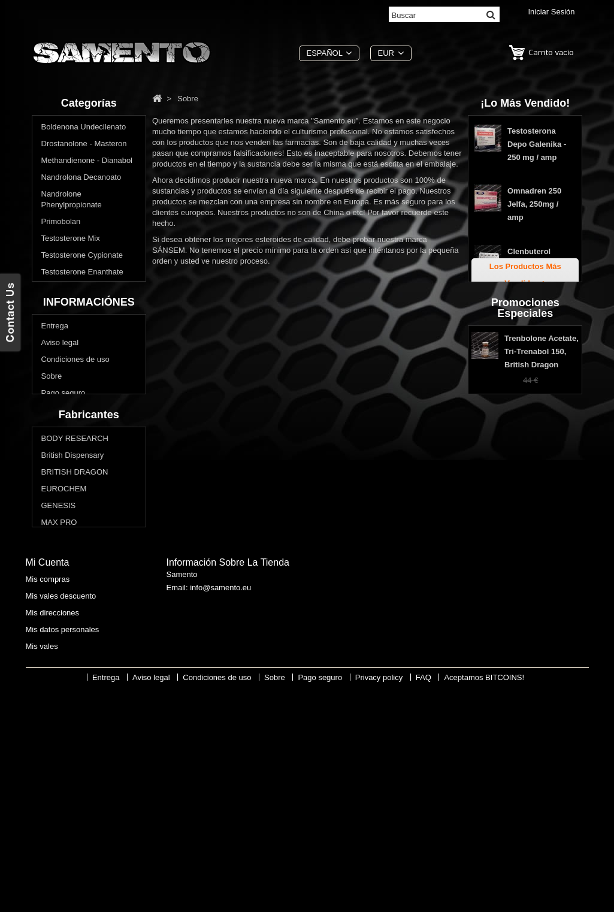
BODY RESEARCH (74, 599)
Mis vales (42, 866)
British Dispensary (72, 616)
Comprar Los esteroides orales (83, 346)
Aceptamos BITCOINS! (484, 903)
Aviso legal (60, 455)
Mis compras (48, 799)
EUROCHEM (64, 649)
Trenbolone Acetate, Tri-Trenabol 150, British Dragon (541, 467)
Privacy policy (65, 522)
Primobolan (61, 223)
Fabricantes (89, 574)
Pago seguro (63, 506)
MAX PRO (59, 683)
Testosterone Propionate (83, 290)
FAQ (49, 539)
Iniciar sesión (551, 11)
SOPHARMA (63, 700)
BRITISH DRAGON (74, 633)
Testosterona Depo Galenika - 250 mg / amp (536, 147)
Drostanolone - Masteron (84, 145)
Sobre (51, 489)
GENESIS (58, 666)
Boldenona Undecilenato (83, 128)
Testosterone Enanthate (82, 273)
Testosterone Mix (70, 239)
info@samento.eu (220, 811)
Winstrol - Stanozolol (77, 323)
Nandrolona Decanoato (81, 178)
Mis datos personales (62, 849)
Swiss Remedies (70, 716)
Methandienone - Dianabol (87, 162)
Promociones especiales (525, 421)
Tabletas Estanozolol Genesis (529, 315)
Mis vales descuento (61, 816)
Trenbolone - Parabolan (82, 307)
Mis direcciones (53, 833)
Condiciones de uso (75, 472)
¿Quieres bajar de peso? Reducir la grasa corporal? (86, 373)
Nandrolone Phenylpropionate (71, 201)
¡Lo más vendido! (525, 103)
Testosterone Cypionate (82, 256)
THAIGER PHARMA (76, 733)
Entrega (55, 438)
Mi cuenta (47, 783)
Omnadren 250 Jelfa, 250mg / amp (534, 207)
